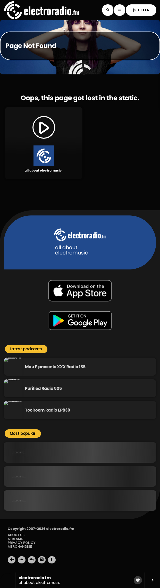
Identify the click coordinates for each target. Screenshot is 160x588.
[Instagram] (42, 559)
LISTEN (140, 10)
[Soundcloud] (22, 559)
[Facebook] (52, 559)
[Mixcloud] (32, 559)
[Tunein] (11, 559)
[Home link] (41, 10)
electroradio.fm (60, 528)
